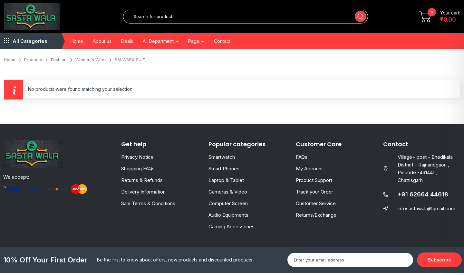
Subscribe (439, 261)
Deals (127, 42)
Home (77, 42)
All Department (158, 42)
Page (193, 42)
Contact (222, 42)
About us (102, 42)
